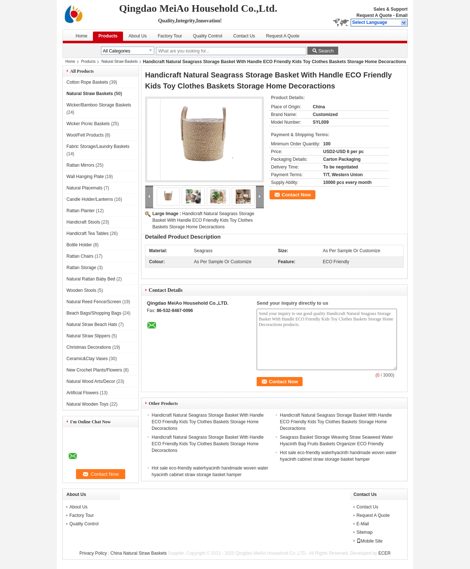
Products (108, 36)
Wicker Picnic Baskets (88, 123)
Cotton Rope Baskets (87, 82)
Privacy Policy (93, 553)
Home (81, 36)
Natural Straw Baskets (119, 61)
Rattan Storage (81, 267)
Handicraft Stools (83, 222)
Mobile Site (370, 541)
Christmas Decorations (88, 347)
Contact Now (296, 194)
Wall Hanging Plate (85, 176)
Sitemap (365, 532)
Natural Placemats (84, 188)
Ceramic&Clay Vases (87, 358)
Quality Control (207, 36)
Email (402, 15)
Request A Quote (374, 15)
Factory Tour (170, 36)
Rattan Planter (80, 210)
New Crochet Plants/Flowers (94, 370)
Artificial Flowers (82, 392)
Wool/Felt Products (85, 135)
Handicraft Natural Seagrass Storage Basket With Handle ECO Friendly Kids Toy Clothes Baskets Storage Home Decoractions (203, 220)
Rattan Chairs (79, 256)
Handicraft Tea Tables (87, 233)
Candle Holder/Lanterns (89, 199)
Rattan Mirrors (80, 165)
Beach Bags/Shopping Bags (93, 313)
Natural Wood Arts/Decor (90, 381)
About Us (138, 36)
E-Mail (363, 523)
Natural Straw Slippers (88, 335)
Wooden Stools (81, 290)
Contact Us (244, 36)
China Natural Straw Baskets (139, 553)
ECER (384, 553)
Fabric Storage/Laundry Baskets (97, 146)
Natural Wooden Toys (87, 404)
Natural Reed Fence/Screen (93, 301)
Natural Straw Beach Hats (91, 324)
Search (326, 51)
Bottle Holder (79, 244)
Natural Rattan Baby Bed (90, 279)
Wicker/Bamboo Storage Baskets (98, 105)
